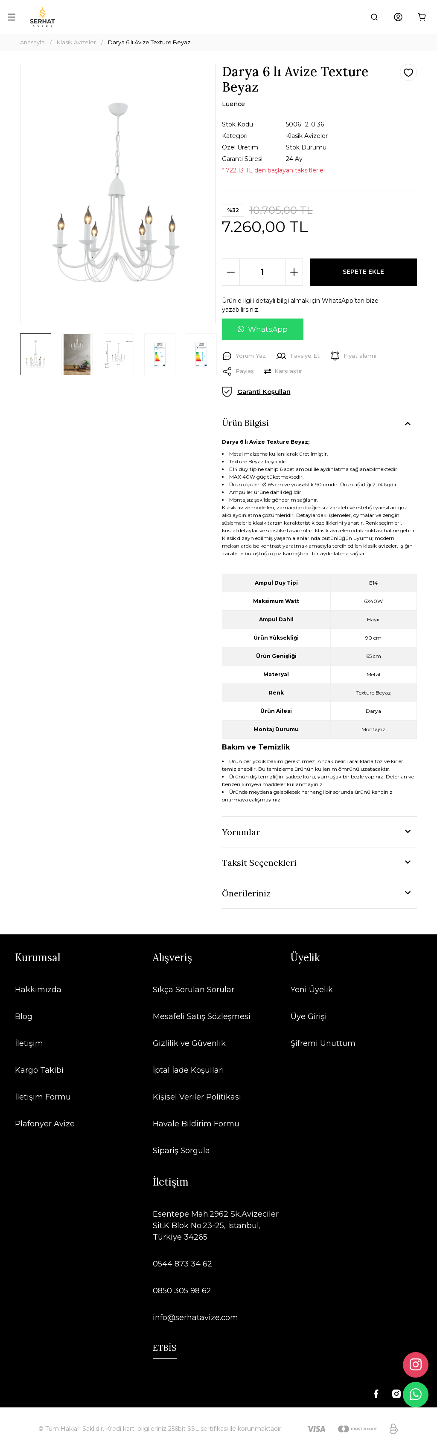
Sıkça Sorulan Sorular (193, 989)
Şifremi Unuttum (323, 1043)
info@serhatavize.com (195, 1317)
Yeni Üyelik (312, 989)
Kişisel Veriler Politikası (197, 1097)
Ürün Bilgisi (245, 422)
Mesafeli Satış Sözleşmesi (202, 1016)
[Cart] (422, 17)
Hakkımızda (38, 989)
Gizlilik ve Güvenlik (189, 1043)
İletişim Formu (43, 1097)
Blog (23, 1016)
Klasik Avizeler (307, 136)
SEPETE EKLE (363, 272)
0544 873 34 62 (182, 1264)
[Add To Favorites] (408, 72)
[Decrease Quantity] (230, 272)
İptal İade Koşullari (188, 1070)
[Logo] (42, 17)
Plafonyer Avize (45, 1123)
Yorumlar (241, 832)
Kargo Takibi (39, 1070)
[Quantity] (262, 272)
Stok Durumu (306, 147)
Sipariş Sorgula (181, 1150)
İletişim (29, 1043)
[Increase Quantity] (294, 272)
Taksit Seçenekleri (259, 862)
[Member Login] (398, 17)
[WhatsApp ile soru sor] (262, 330)
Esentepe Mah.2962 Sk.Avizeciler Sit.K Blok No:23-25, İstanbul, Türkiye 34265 (216, 1225)
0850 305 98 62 (182, 1290)
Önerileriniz (246, 893)
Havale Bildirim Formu (196, 1123)
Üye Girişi (309, 1016)
